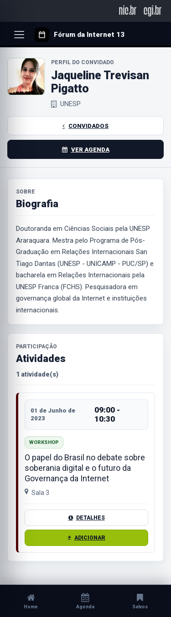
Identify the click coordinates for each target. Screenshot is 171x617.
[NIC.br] (128, 11)
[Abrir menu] (19, 35)
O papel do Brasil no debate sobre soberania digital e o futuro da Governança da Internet (85, 467)
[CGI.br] (152, 11)
